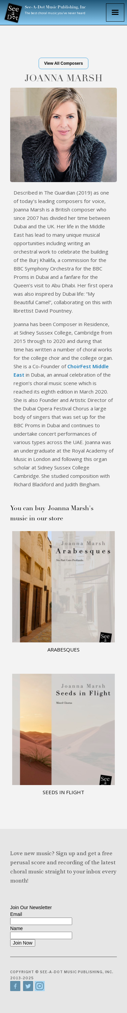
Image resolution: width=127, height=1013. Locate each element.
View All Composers (63, 63)
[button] (115, 12)
